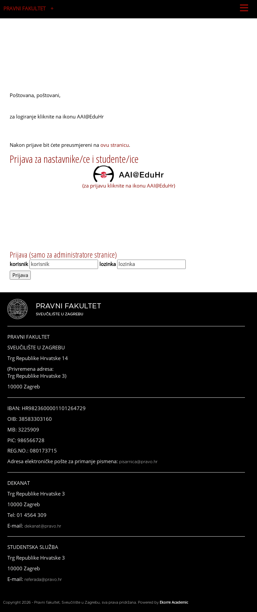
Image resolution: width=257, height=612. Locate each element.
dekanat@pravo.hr (42, 526)
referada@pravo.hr (43, 580)
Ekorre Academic (174, 602)
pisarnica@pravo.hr (138, 462)
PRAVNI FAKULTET (24, 8)
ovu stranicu (114, 144)
